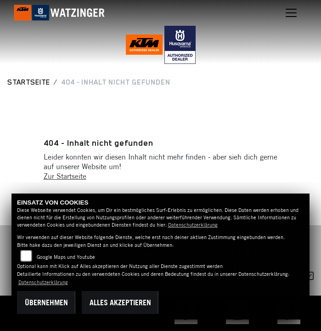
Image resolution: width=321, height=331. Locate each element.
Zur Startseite (65, 176)
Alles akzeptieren (120, 302)
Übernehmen (46, 302)
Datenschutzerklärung (193, 225)
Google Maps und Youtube (66, 257)
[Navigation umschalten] (291, 13)
